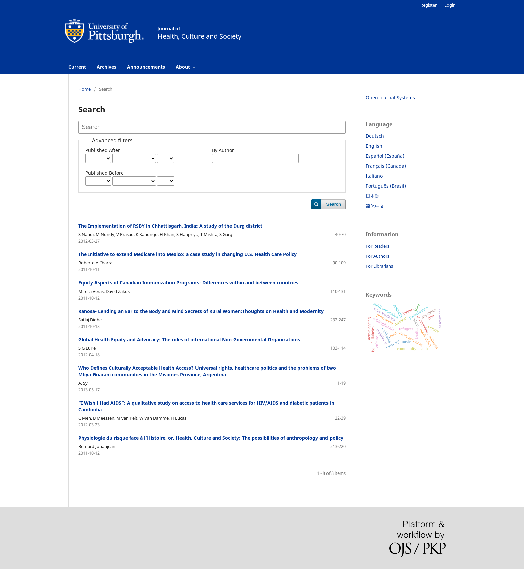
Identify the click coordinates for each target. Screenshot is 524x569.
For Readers (377, 246)
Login (450, 5)
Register (428, 5)
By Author (223, 150)
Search (333, 204)
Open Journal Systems (390, 97)
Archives (106, 67)
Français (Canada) (386, 166)
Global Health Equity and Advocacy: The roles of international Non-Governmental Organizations (189, 339)
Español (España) (385, 156)
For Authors (377, 256)
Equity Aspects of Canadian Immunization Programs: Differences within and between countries (188, 282)
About (183, 67)
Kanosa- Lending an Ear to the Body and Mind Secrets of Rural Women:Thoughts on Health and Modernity (201, 311)
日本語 (373, 196)
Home (84, 89)
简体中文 (375, 206)
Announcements (146, 67)
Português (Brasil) (386, 186)
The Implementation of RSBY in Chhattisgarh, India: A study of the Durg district (170, 226)
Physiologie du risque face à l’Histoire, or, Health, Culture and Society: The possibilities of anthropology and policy (210, 438)
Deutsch (375, 136)
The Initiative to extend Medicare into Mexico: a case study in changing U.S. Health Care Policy (187, 254)
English (374, 146)
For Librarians (379, 266)
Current (77, 67)
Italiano (374, 176)
